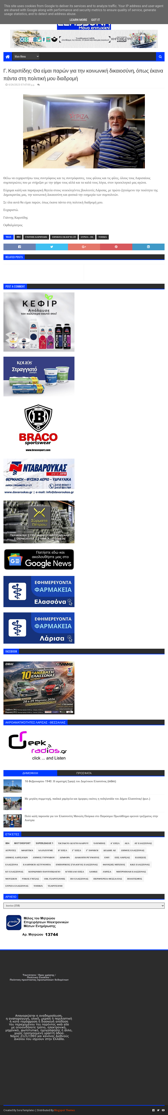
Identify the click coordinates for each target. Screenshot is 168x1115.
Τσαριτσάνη (55, 886)
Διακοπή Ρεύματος (87, 857)
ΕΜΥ (107, 857)
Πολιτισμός (134, 878)
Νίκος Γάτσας (30, 878)
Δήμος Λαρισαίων (16, 857)
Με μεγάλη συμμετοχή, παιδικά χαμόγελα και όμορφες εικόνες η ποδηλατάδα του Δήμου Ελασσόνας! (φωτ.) (87, 798)
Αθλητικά (27, 850)
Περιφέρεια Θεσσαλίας (108, 878)
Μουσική (11, 878)
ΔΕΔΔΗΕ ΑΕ (109, 850)
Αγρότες (10, 850)
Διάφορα (65, 857)
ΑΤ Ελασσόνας (143, 843)
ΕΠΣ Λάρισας (122, 857)
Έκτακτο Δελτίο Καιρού (73, 843)
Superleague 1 (44, 843)
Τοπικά (102, 237)
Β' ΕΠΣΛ (62, 850)
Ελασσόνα (11, 864)
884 (18, 237)
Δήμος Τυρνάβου (44, 857)
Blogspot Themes (64, 1110)
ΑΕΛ (127, 843)
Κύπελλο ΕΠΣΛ (74, 871)
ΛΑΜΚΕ (93, 871)
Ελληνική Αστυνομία (37, 864)
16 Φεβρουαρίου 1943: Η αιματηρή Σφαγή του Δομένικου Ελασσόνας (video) (70, 781)
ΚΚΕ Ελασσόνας (140, 864)
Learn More (78, 19)
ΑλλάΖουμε (45, 850)
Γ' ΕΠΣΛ (76, 850)
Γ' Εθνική (92, 850)
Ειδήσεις (140, 857)
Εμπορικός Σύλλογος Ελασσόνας (77, 864)
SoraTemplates (25, 1110)
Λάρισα (107, 871)
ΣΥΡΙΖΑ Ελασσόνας (17, 886)
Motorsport (22, 843)
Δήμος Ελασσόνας (132, 850)
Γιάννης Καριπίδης (36, 237)
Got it (95, 19)
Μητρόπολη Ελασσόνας (131, 871)
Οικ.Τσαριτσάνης (54, 878)
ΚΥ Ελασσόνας (14, 871)
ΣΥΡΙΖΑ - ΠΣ (87, 237)
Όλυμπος (100, 843)
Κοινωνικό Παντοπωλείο (44, 871)
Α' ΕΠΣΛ (115, 843)
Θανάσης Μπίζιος (114, 864)
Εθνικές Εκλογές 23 (64, 237)
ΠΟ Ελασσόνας (79, 878)
